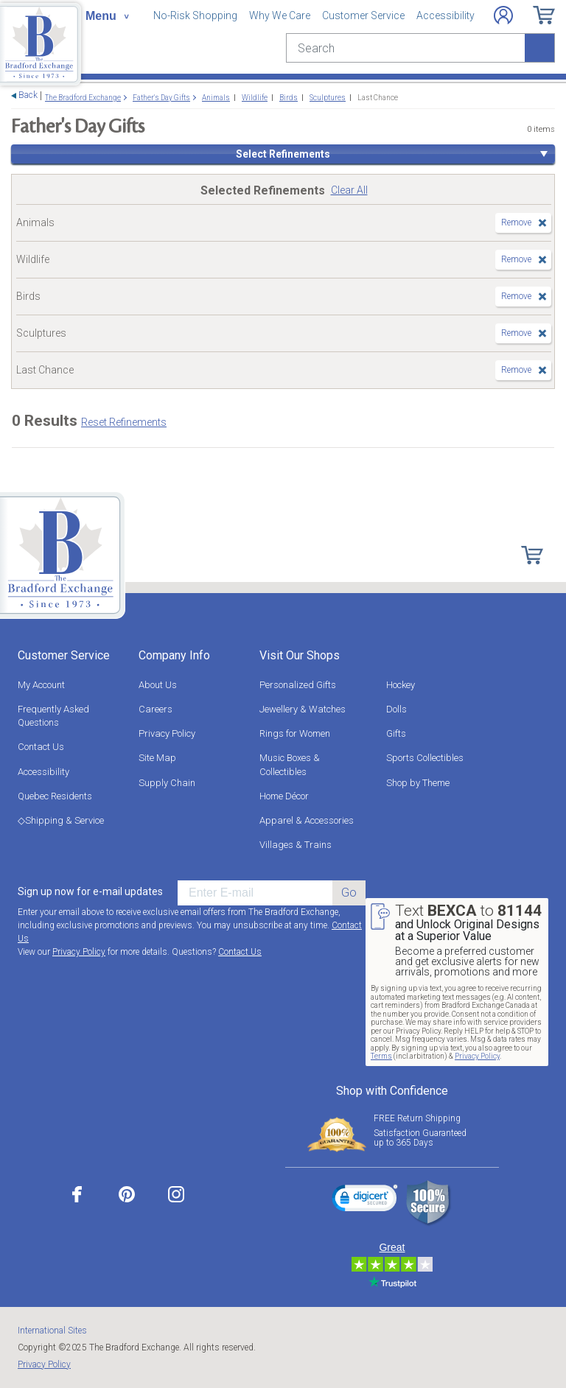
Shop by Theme (418, 782)
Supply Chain (167, 782)
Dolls (396, 709)
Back (28, 95)
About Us (158, 684)
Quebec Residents (55, 796)
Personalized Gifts (297, 684)
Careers (155, 709)
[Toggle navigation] (107, 16)
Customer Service (363, 15)
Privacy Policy (167, 733)
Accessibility (445, 15)
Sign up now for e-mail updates (90, 891)
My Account (41, 684)
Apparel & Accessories (306, 820)
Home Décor (284, 796)
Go (349, 893)
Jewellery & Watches (302, 709)
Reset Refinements (124, 422)
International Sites (52, 1330)
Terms (381, 1056)
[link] (365, 1200)
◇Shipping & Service (61, 820)
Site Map (157, 757)
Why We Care (279, 15)
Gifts (396, 733)
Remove (516, 222)
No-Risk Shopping (195, 15)
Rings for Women (294, 733)
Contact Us (41, 746)
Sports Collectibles (425, 757)
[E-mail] (255, 892)
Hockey (400, 684)
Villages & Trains (295, 844)
